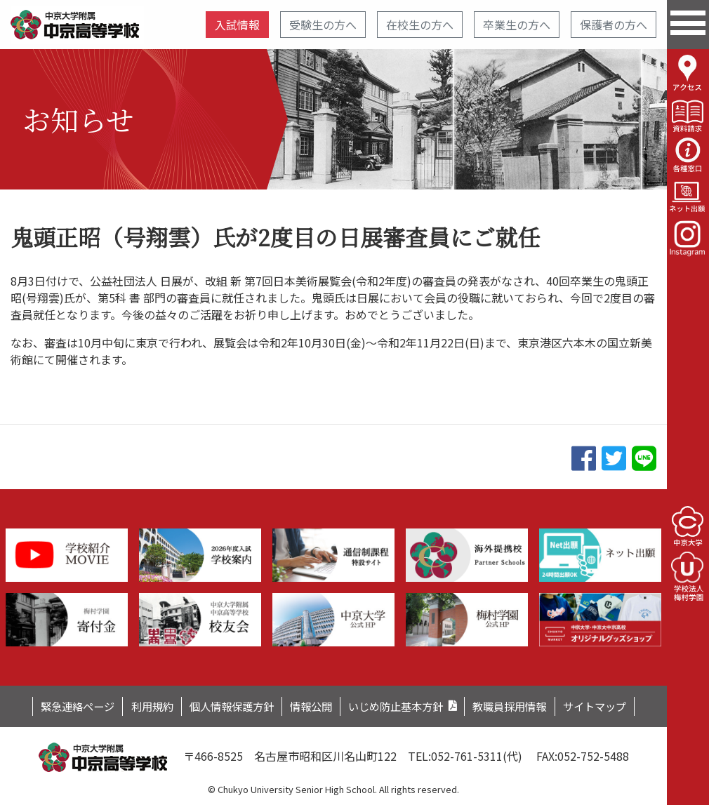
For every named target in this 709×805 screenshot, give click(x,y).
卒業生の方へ (516, 24)
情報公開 (309, 705)
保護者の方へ (613, 24)
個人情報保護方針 (225, 705)
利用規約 (139, 705)
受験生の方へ (323, 24)
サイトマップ (612, 705)
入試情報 (237, 24)
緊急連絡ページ (60, 705)
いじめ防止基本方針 (400, 705)
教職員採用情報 (521, 705)
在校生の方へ (419, 24)
